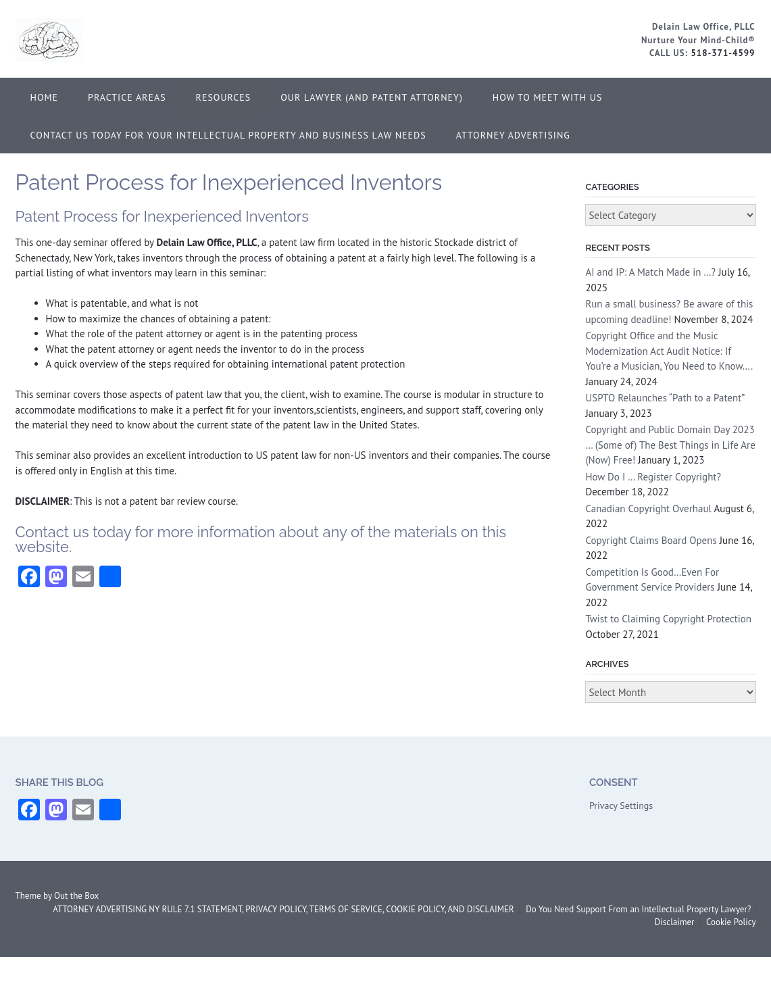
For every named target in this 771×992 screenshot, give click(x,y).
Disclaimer (675, 922)
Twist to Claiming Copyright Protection (668, 618)
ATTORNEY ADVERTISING (513, 135)
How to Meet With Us (548, 97)
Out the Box (76, 895)
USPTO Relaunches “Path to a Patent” (664, 397)
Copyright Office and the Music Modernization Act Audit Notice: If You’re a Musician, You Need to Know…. (668, 350)
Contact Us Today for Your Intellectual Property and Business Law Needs (228, 135)
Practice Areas (127, 97)
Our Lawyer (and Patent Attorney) (371, 97)
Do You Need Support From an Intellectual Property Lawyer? (638, 909)
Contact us (52, 532)
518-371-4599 (723, 53)
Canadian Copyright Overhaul (648, 508)
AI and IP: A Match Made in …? (650, 272)
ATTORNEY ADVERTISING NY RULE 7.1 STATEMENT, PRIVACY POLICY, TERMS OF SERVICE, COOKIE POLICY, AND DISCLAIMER (283, 909)
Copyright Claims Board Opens (650, 540)
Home (44, 97)
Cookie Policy (731, 922)
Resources (223, 97)
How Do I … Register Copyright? (653, 476)
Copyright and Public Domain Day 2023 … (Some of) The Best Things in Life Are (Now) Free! (670, 444)
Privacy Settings (621, 805)
